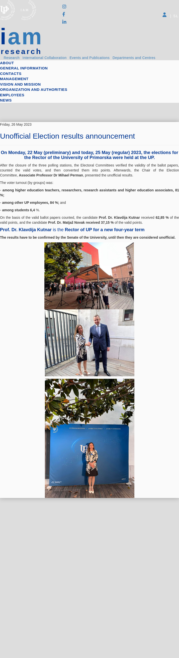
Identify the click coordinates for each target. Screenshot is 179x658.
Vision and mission (20, 84)
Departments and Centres (134, 58)
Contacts (10, 73)
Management (14, 79)
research (21, 51)
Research (12, 58)
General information (24, 68)
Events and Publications (90, 58)
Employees (12, 95)
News (6, 100)
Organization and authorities (33, 89)
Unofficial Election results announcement (67, 136)
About (7, 63)
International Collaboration (44, 58)
